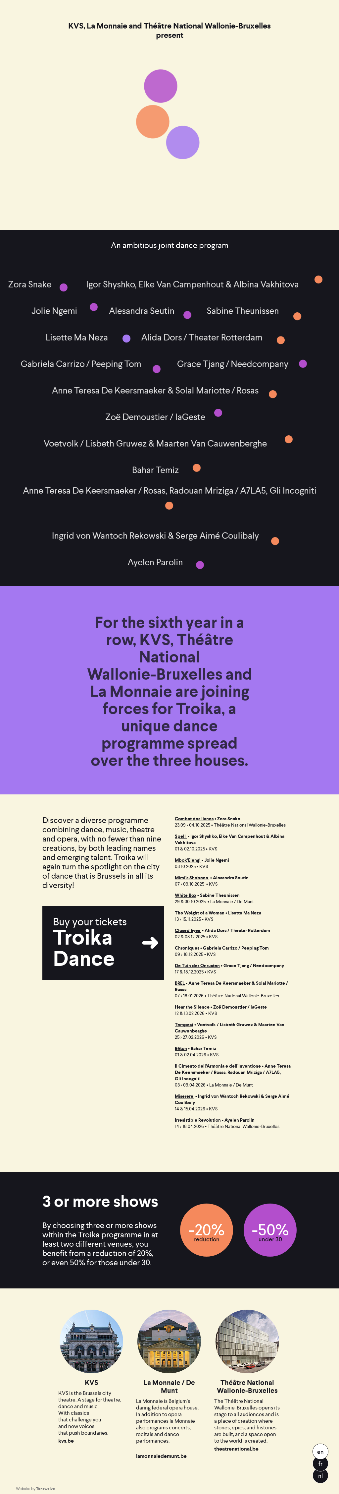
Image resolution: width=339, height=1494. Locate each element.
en (320, 1452)
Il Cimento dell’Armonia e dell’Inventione (218, 1066)
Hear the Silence (192, 1007)
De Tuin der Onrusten (197, 966)
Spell (181, 836)
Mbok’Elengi (188, 860)
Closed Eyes (188, 930)
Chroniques (187, 948)
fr (320, 1463)
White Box (185, 895)
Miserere (184, 1096)
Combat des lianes (194, 819)
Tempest (184, 1025)
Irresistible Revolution (198, 1120)
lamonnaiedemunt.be (161, 1470)
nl (320, 1475)
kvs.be (66, 1455)
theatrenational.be (236, 1463)
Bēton (181, 1048)
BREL (180, 983)
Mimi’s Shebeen (192, 878)
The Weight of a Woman (199, 913)
